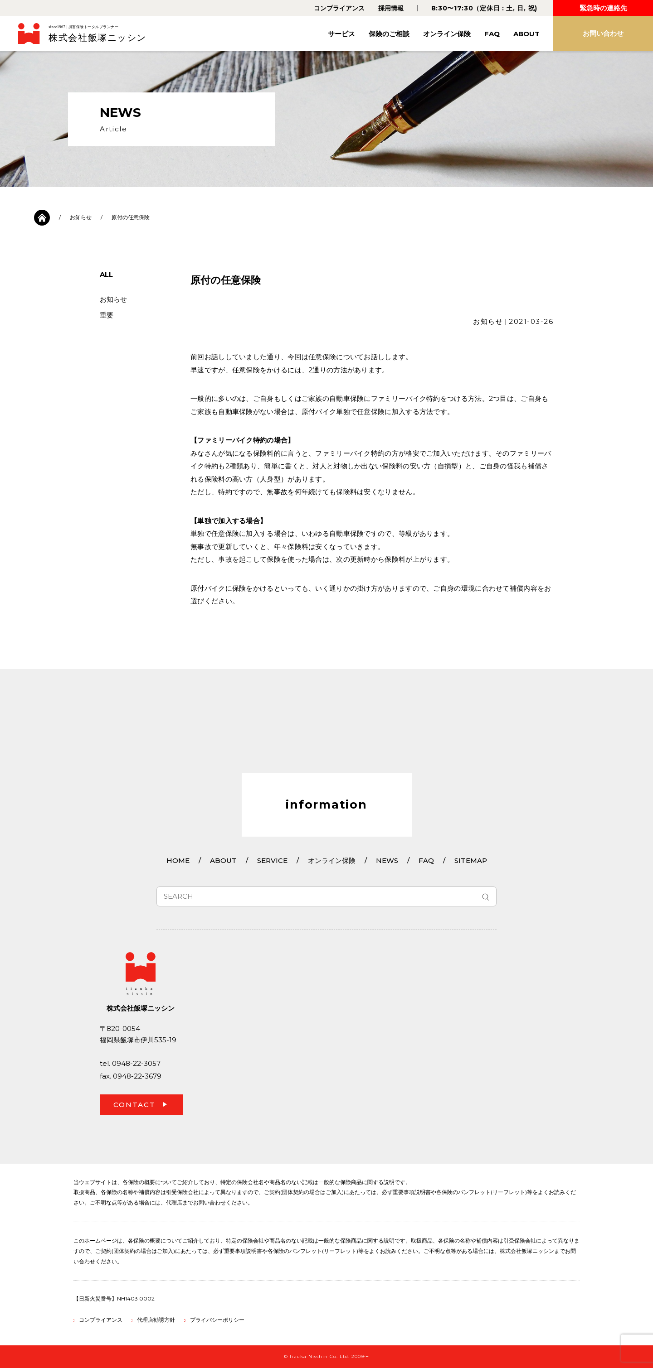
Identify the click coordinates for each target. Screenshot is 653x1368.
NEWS (387, 860)
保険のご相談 (389, 33)
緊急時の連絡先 (603, 8)
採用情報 (391, 8)
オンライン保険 (447, 33)
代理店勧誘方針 (156, 1319)
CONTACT (134, 1104)
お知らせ (81, 217)
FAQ (492, 33)
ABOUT (526, 33)
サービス (341, 33)
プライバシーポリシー (217, 1319)
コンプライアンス (339, 8)
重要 (106, 315)
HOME (178, 860)
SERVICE (272, 860)
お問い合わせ (603, 33)
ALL (106, 274)
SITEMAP (470, 860)
